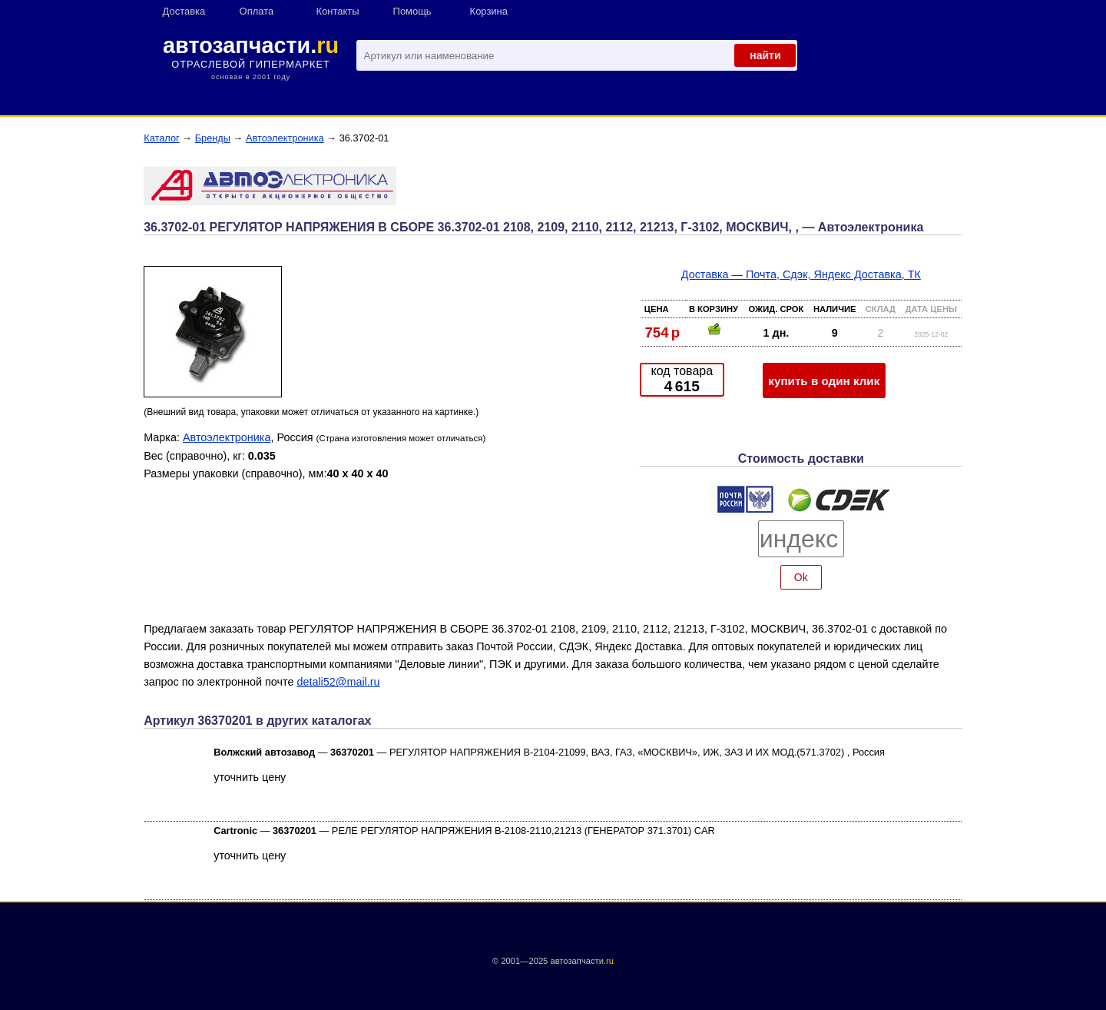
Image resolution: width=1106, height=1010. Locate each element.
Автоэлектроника (285, 138)
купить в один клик (823, 380)
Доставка (184, 11)
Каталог (162, 138)
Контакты (337, 11)
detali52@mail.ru (337, 682)
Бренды (212, 138)
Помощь (412, 11)
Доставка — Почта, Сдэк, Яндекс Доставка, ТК (801, 274)
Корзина (489, 11)
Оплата (257, 11)
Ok (801, 577)
